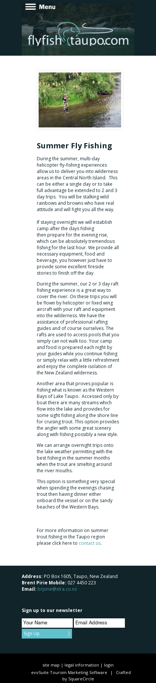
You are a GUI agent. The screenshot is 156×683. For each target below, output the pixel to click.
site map (51, 665)
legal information (81, 665)
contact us (89, 543)
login (109, 665)
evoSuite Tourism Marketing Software (69, 672)
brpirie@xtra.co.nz (57, 589)
